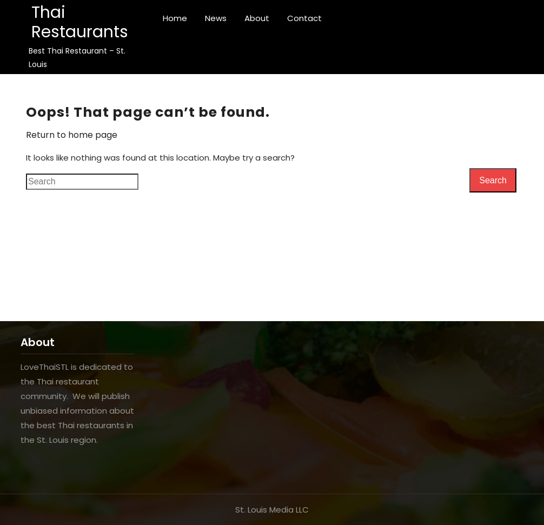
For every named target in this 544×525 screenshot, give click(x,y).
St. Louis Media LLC (272, 509)
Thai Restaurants (79, 22)
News (216, 18)
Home (175, 18)
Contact (304, 18)
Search (493, 180)
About (256, 18)
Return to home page (71, 135)
